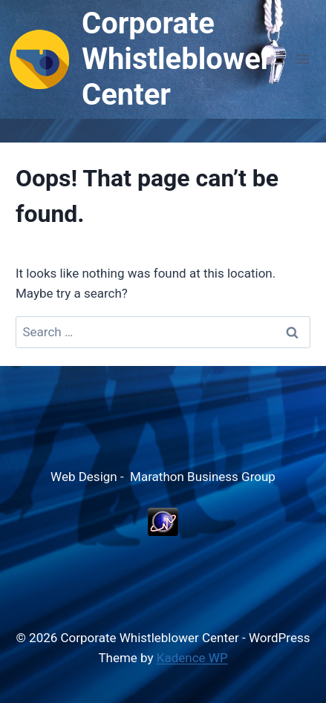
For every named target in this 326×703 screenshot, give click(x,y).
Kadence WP (192, 657)
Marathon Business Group (203, 476)
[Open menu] (302, 59)
